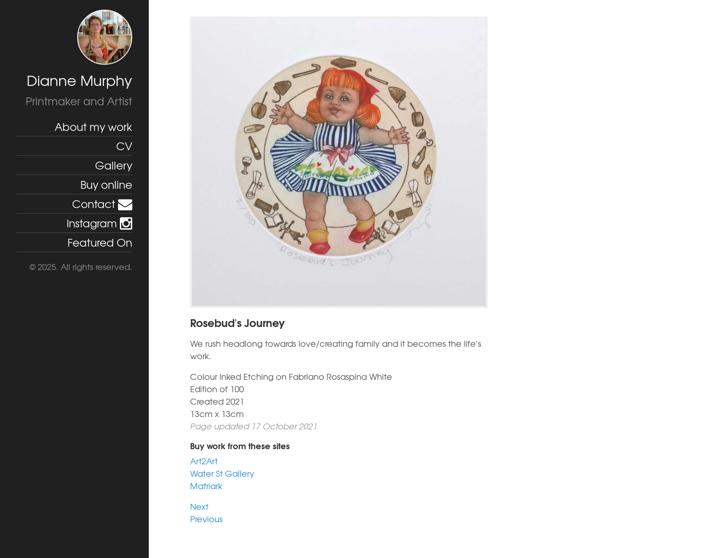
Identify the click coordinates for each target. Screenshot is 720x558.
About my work (93, 126)
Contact (102, 203)
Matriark (206, 485)
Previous (206, 519)
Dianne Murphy (79, 80)
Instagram (99, 223)
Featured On (100, 242)
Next (199, 506)
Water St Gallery (222, 473)
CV (124, 145)
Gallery (113, 165)
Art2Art (204, 461)
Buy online (106, 184)
